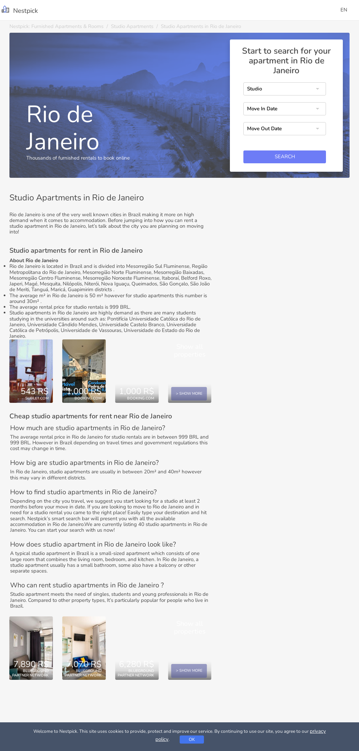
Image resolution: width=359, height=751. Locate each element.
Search (285, 156)
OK (192, 739)
